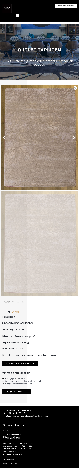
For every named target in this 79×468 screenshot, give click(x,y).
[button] (17, 15)
